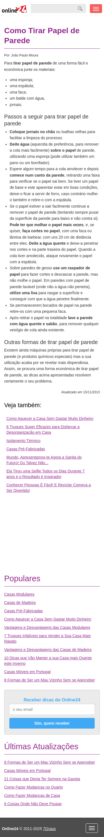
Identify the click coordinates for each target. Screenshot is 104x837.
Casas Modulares (19, 594)
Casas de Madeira (20, 602)
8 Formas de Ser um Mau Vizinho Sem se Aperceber (49, 680)
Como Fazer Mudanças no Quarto (33, 787)
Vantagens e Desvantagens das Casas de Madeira (48, 649)
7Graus (49, 828)
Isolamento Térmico (23, 440)
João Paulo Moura (24, 55)
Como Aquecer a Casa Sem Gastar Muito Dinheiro (49, 418)
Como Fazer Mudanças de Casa (32, 795)
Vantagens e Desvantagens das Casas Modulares (47, 627)
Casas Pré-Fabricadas (25, 449)
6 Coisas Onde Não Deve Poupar (33, 804)
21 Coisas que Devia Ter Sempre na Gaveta (42, 779)
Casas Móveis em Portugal (27, 672)
